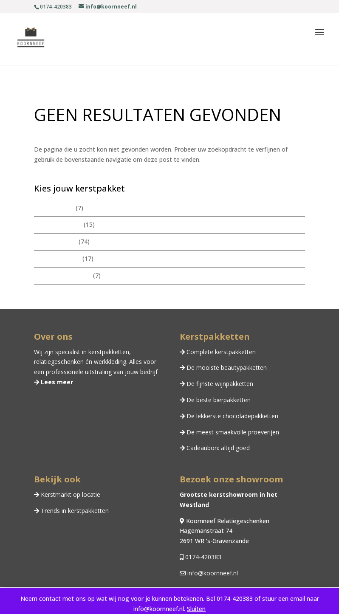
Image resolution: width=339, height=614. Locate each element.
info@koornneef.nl (212, 573)
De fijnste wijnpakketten (219, 384)
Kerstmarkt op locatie (69, 494)
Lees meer (56, 382)
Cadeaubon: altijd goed (217, 448)
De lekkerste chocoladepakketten (231, 416)
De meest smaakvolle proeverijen (232, 432)
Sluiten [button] (196, 609)
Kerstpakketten (55, 241)
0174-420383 (202, 557)
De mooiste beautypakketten (226, 367)
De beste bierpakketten (218, 400)
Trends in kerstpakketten (74, 511)
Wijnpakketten (54, 208)
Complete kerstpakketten (220, 352)
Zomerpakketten (57, 258)
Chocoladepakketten (62, 275)
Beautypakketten (58, 224)
